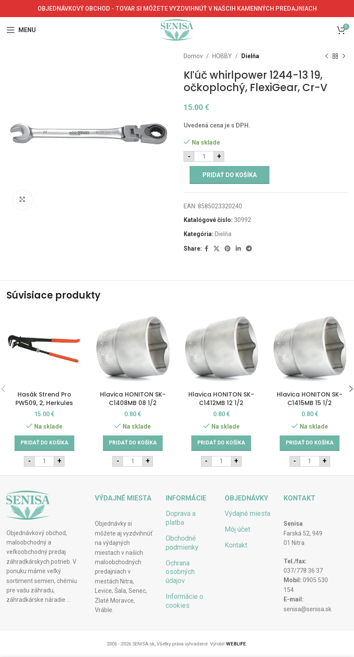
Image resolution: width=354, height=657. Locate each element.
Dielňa (250, 56)
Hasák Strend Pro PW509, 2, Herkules (44, 398)
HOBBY (222, 56)
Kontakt (236, 545)
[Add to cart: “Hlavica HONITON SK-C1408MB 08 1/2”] (133, 443)
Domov (193, 56)
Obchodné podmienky (182, 542)
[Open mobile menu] (21, 29)
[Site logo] (177, 29)
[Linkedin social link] (238, 249)
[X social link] (216, 249)
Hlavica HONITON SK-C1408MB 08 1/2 (133, 398)
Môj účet (237, 529)
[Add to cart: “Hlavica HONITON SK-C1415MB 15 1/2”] (309, 443)
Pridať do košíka (229, 175)
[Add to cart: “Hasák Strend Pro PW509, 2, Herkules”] (44, 443)
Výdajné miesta (247, 513)
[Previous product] (326, 56)
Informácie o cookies (184, 601)
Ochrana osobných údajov (180, 572)
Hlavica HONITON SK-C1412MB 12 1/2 (221, 398)
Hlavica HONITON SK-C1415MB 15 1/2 (309, 398)
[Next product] (343, 56)
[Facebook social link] (206, 249)
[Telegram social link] (249, 249)
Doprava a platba (181, 518)
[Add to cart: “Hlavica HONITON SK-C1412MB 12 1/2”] (221, 443)
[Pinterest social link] (227, 249)
